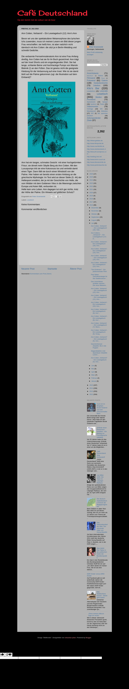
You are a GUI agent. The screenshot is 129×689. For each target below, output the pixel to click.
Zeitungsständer (94, 118)
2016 (91, 205)
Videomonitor (92, 106)
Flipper (103, 78)
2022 (91, 186)
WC (101, 109)
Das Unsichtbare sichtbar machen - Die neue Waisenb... (99, 283)
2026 (91, 174)
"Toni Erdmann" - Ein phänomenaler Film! (99, 270)
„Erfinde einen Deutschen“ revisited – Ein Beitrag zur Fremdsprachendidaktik (102, 432)
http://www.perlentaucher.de (97, 165)
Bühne (100, 76)
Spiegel (105, 102)
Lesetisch (30, 200)
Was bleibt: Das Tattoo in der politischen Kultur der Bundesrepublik (102, 553)
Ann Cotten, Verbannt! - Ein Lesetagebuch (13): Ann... (99, 264)
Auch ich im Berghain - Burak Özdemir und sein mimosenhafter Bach (102, 408)
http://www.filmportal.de (95, 143)
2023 (91, 183)
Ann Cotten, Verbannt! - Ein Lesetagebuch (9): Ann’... (99, 311)
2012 (91, 394)
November (95, 211)
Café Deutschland (52, 13)
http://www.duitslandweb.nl (96, 149)
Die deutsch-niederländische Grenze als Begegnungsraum (102, 502)
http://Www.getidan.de (95, 140)
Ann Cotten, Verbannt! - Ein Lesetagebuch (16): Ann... (99, 243)
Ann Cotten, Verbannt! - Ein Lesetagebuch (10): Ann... (99, 304)
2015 (91, 385)
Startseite (52, 269)
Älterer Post (76, 269)
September (95, 217)
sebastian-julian (70, 638)
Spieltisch (93, 104)
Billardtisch (90, 75)
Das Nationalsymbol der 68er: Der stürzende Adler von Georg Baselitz (102, 527)
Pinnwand (91, 99)
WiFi (92, 113)
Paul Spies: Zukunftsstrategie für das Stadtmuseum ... (99, 276)
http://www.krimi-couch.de (96, 159)
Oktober (94, 214)
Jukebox (96, 85)
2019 (91, 196)
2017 (91, 202)
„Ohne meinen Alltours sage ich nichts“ (96, 614)
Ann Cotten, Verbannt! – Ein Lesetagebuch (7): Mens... (99, 325)
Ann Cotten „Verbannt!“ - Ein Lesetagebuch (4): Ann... (99, 359)
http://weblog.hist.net (94, 157)
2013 (91, 391)
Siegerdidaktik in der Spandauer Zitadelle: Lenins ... (99, 353)
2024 (91, 180)
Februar (94, 378)
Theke (102, 104)
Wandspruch (91, 111)
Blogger (88, 638)
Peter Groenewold (96, 47)
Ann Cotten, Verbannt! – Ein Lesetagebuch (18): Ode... (99, 228)
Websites (104, 111)
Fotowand (91, 80)
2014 (91, 388)
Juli (92, 223)
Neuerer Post (28, 269)
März (93, 375)
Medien (99, 97)
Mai (92, 369)
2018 (91, 199)
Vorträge (90, 109)
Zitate (89, 120)
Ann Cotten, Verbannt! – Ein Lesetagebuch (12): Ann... (99, 290)
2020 (91, 192)
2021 (91, 189)
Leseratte (104, 91)
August (94, 220)
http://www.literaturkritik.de (96, 162)
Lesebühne (91, 91)
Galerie (104, 80)
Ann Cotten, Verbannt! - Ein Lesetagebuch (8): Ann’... (99, 318)
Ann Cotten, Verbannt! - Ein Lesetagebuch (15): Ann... (99, 250)
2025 (91, 177)
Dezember (95, 208)
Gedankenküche (101, 83)
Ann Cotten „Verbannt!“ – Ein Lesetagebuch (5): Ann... (99, 339)
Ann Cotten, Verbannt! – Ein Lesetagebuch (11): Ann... (99, 297)
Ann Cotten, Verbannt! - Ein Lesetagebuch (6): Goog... (99, 332)
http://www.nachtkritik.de (95, 146)
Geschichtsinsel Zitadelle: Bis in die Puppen (98, 346)
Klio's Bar (93, 88)
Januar (94, 381)
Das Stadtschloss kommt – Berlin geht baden (102, 595)
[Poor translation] (8, 655)
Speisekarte (91, 102)
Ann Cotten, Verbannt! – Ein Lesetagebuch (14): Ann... (99, 257)
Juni (93, 365)
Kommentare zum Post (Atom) (40, 274)
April (93, 372)
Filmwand (91, 78)
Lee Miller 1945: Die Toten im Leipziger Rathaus (100, 479)
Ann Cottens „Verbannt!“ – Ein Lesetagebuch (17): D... (98, 236)
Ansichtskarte (92, 73)
